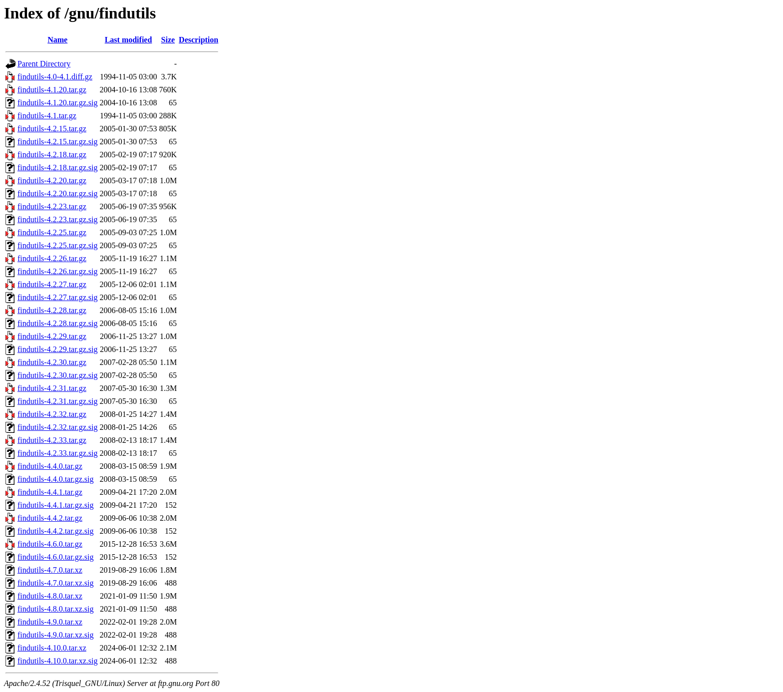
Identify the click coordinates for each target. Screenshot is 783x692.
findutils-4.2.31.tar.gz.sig (57, 401)
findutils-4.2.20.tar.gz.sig (57, 193)
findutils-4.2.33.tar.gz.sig (57, 453)
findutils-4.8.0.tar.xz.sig (55, 609)
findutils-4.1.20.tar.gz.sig (57, 102)
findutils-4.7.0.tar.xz (49, 570)
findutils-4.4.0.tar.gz (49, 466)
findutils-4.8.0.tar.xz (49, 596)
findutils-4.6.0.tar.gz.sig (55, 557)
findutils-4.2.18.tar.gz (51, 154)
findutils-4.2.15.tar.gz (51, 128)
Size (168, 39)
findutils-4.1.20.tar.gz (51, 89)
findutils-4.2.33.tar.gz (51, 440)
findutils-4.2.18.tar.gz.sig (57, 167)
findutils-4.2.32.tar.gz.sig (57, 427)
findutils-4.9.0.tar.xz (49, 622)
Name (57, 39)
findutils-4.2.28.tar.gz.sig (57, 323)
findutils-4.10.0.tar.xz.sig (57, 661)
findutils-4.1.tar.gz (46, 115)
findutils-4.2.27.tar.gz (51, 284)
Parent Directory (43, 63)
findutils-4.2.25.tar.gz (51, 232)
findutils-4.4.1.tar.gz (49, 492)
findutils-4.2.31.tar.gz (51, 388)
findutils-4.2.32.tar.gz (51, 414)
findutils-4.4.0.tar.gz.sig (55, 479)
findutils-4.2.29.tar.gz (51, 336)
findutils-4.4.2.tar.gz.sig (55, 531)
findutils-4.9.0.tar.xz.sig (55, 635)
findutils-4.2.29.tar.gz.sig (57, 349)
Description (198, 39)
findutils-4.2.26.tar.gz (51, 258)
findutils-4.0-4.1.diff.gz (54, 76)
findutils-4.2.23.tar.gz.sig (57, 219)
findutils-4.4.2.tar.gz (49, 518)
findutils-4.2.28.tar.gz (51, 310)
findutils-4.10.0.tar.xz (51, 648)
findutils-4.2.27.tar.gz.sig (57, 297)
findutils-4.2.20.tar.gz (51, 180)
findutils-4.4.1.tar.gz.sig (55, 505)
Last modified (128, 39)
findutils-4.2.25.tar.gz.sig (57, 245)
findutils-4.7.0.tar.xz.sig (55, 583)
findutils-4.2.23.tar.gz (51, 206)
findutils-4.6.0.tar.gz (49, 544)
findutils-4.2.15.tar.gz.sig (57, 141)
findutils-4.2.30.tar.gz (51, 362)
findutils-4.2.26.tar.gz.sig (57, 271)
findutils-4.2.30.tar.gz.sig (57, 375)
